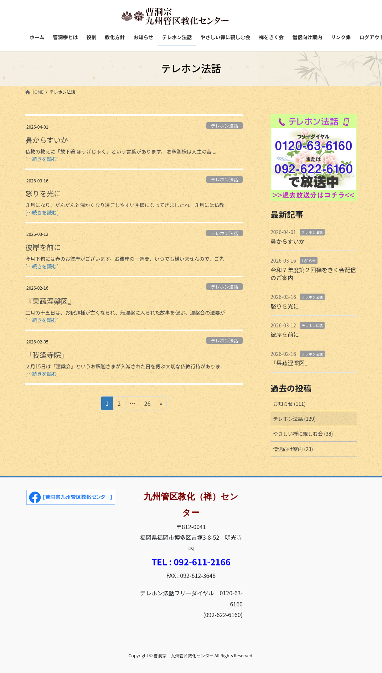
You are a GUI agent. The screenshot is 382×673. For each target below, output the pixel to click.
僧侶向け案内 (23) (293, 448)
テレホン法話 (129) (294, 418)
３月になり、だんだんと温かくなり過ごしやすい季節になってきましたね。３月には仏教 (124, 204)
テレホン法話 (224, 125)
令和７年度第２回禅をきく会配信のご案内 (313, 273)
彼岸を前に (43, 247)
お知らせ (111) (289, 403)
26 (147, 404)
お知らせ (308, 260)
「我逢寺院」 (46, 355)
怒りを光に (43, 193)
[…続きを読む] (41, 158)
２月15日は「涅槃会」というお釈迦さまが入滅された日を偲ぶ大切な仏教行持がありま (123, 366)
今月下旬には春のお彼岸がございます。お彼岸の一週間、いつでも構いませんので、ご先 (124, 258)
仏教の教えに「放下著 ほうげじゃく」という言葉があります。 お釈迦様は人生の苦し (121, 151)
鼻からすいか (46, 140)
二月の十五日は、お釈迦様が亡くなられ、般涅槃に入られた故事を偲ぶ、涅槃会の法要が (125, 312)
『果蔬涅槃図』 (50, 301)
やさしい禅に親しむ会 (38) (303, 433)
